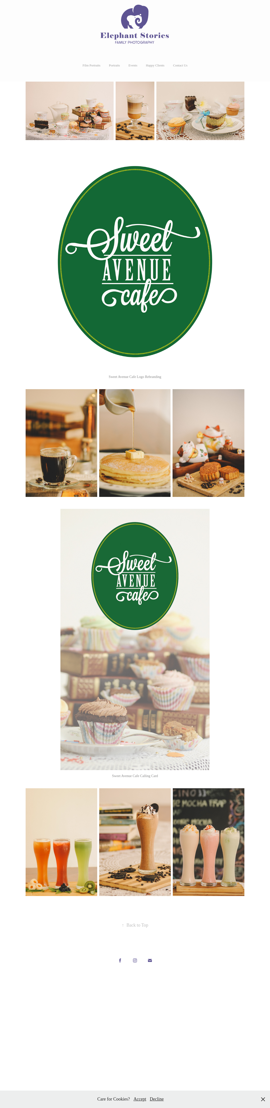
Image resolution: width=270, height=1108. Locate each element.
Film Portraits (91, 65)
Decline (157, 1099)
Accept (140, 1099)
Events (133, 65)
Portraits (114, 65)
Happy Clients (155, 65)
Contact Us (180, 65)
